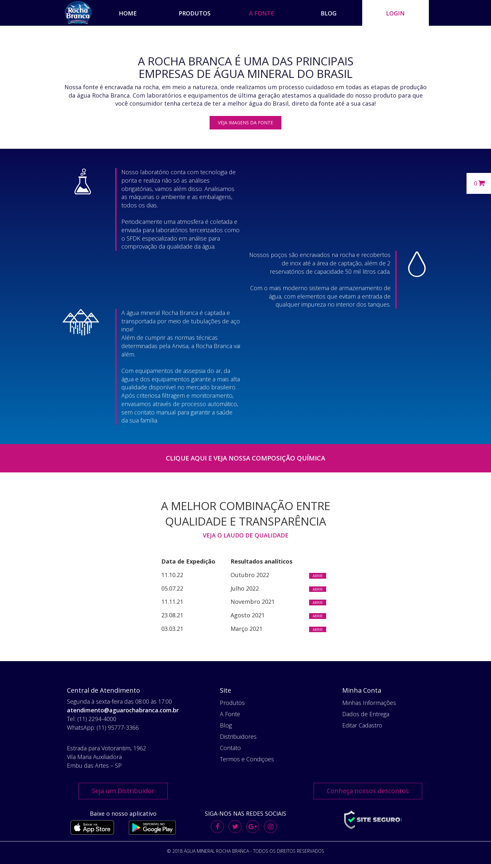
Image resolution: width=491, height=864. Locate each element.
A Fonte (230, 714)
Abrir (318, 575)
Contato (230, 748)
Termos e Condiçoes (247, 759)
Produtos (232, 703)
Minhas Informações (369, 703)
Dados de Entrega (365, 714)
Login (395, 13)
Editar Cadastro (362, 725)
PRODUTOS (195, 13)
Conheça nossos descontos (368, 790)
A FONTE (261, 13)
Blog (226, 725)
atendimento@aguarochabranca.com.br (123, 710)
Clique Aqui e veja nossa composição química (245, 458)
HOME (128, 13)
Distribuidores (238, 736)
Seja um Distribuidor (123, 790)
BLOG (328, 13)
